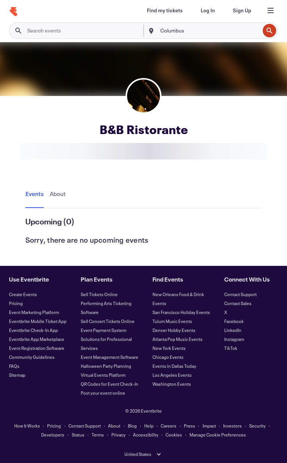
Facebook (234, 321)
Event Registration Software (36, 348)
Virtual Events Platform (103, 375)
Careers (168, 426)
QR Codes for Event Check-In (109, 384)
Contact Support (240, 294)
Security (257, 426)
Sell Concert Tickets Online (108, 321)
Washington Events (171, 384)
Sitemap (17, 375)
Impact (209, 426)
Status (78, 435)
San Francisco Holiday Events (181, 312)
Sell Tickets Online (99, 294)
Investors (232, 426)
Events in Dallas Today (174, 366)
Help (149, 426)
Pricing (16, 303)
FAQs (14, 366)
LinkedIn (232, 330)
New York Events (169, 348)
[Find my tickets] (165, 10)
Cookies (174, 435)
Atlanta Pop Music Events (177, 339)
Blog (132, 426)
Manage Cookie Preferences (217, 435)
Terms (98, 435)
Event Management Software (109, 357)
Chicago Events (167, 357)
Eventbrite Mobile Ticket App (38, 321)
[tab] (36, 194)
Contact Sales (237, 303)
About (114, 426)
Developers (52, 435)
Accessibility (145, 435)
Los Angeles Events (172, 375)
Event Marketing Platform (34, 312)
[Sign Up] (242, 10)
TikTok (230, 348)
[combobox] (209, 30)
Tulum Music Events (172, 321)
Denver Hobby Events (173, 330)
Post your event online (103, 393)
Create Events (23, 294)
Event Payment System (103, 330)
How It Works (27, 426)
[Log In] (208, 10)
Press (189, 426)
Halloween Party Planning (106, 366)
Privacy (118, 435)
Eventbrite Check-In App (33, 330)
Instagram (234, 339)
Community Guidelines (32, 357)
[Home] (13, 11)
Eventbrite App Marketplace (36, 339)
